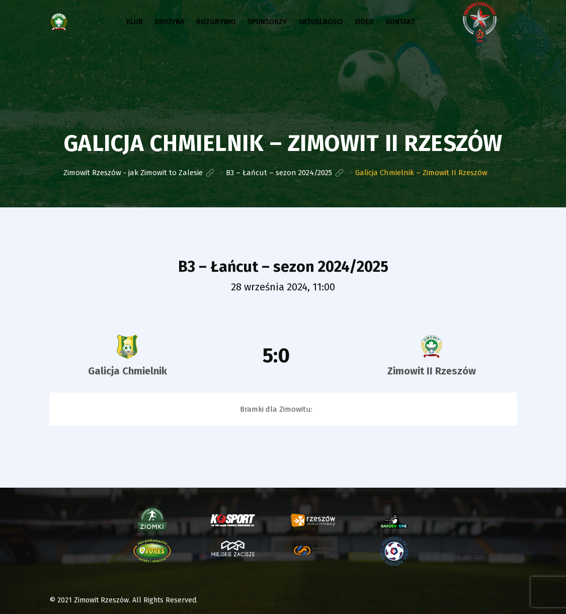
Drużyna (169, 22)
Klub (134, 22)
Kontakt (400, 22)
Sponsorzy (267, 22)
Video (364, 22)
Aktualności (321, 22)
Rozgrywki (215, 22)
